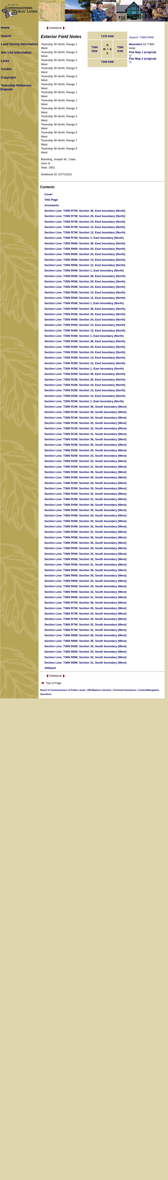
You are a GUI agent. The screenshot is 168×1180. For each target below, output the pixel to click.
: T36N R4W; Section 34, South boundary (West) (85, 515)
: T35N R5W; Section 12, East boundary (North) (84, 297)
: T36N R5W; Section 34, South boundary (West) (85, 548)
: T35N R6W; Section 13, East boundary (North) (84, 259)
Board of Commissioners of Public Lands (62, 690)
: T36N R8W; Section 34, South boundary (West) (85, 646)
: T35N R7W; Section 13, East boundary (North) (84, 227)
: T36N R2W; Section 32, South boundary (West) (85, 461)
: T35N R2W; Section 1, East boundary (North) (84, 401)
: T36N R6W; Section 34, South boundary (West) (85, 580)
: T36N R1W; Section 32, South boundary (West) (85, 428)
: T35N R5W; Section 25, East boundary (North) (84, 281)
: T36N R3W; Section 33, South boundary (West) (85, 488)
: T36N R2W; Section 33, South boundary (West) (85, 455)
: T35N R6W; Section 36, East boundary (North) (84, 243)
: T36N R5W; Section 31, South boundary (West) (85, 564)
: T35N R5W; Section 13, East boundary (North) (84, 292)
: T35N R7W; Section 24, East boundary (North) (84, 221)
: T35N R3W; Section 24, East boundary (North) (84, 352)
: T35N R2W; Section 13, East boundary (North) (84, 390)
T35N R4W (107, 61)
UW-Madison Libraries (99, 690)
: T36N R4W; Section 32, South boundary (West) (85, 526)
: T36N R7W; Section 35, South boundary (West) (85, 608)
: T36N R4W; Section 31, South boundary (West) (85, 531)
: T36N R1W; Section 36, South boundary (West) (85, 406)
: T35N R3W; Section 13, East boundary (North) (84, 357)
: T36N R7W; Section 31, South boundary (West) (85, 630)
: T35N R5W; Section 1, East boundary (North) (84, 303)
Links (5, 61)
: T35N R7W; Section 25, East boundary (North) (84, 216)
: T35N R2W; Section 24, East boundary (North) (84, 385)
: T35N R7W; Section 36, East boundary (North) (84, 210)
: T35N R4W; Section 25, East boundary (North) (84, 314)
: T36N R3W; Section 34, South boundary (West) (85, 483)
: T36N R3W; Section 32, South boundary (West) (85, 493)
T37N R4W (107, 36)
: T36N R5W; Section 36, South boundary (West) (85, 537)
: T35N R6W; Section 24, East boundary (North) (84, 254)
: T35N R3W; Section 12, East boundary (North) (84, 363)
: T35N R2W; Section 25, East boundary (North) (84, 379)
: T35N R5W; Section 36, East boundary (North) (84, 276)
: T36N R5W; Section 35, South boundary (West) (85, 542)
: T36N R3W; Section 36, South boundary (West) (85, 472)
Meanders (135, 44)
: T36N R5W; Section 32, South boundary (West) (85, 559)
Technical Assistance (124, 690)
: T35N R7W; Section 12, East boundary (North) (84, 232)
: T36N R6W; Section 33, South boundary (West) (85, 586)
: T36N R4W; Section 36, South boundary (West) (85, 504)
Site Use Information (16, 52)
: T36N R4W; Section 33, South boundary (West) (85, 521)
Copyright (8, 77)
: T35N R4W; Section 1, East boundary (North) (84, 335)
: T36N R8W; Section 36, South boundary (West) (85, 635)
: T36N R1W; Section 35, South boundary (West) (85, 412)
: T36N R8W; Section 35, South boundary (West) (85, 640)
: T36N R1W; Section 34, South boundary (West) (85, 417)
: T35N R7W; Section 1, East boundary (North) (84, 237)
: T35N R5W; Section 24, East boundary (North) (84, 286)
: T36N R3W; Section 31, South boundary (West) (85, 499)
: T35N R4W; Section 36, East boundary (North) (84, 308)
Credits (6, 69)
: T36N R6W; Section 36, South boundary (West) (85, 570)
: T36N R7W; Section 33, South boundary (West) (85, 619)
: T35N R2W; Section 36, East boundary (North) (84, 374)
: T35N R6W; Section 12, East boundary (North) (84, 265)
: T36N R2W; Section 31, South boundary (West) (85, 466)
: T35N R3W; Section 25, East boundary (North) (84, 346)
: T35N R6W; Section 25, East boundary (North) (84, 248)
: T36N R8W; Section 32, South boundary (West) (85, 657)
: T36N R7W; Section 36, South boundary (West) (85, 602)
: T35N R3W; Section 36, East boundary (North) (84, 341)
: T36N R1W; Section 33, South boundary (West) (85, 423)
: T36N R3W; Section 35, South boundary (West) (85, 477)
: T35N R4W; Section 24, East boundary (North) (84, 319)
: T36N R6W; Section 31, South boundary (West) (85, 597)
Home (5, 27)
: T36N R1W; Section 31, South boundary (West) (85, 434)
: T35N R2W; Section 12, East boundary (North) (84, 395)
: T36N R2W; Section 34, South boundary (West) (85, 450)
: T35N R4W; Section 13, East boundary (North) (84, 325)
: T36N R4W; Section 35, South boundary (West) (85, 510)
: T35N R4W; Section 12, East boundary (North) (84, 330)
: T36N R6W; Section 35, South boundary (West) (85, 575)
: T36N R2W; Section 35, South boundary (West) (85, 444)
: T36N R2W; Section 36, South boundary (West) (85, 439)
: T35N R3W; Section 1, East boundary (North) (84, 368)
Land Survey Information (19, 44)
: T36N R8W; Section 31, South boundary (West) (85, 662)
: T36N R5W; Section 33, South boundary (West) (85, 553)
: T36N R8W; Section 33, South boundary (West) (85, 651)
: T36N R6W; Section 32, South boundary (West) (85, 591)
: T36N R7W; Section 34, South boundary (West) (85, 613)
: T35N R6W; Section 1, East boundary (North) (84, 270)
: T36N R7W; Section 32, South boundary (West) (85, 624)
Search (6, 36)
